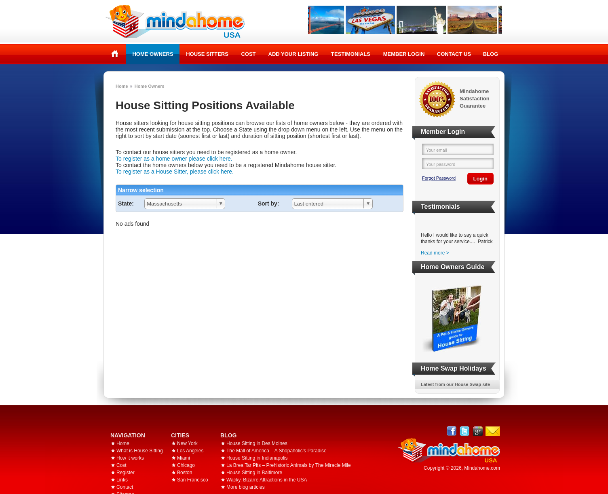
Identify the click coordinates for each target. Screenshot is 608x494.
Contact (124, 487)
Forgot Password (439, 178)
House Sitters (207, 54)
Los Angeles (190, 451)
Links (122, 480)
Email (493, 431)
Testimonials (350, 54)
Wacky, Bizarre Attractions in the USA (266, 480)
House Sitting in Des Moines (256, 443)
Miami (183, 458)
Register (125, 472)
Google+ (478, 431)
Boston (184, 472)
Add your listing (293, 54)
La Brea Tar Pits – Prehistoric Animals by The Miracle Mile (288, 465)
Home (115, 54)
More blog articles (245, 487)
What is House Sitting (139, 451)
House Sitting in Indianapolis (256, 458)
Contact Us (454, 54)
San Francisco (192, 480)
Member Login (404, 54)
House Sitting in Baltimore (254, 472)
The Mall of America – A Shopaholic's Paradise (276, 451)
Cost (248, 54)
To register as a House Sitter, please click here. (175, 171)
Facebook (452, 431)
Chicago (186, 465)
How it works (130, 458)
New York (187, 443)
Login (480, 179)
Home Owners (152, 54)
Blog (490, 54)
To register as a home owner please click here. (174, 158)
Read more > (435, 253)
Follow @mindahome (465, 431)
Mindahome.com (482, 468)
